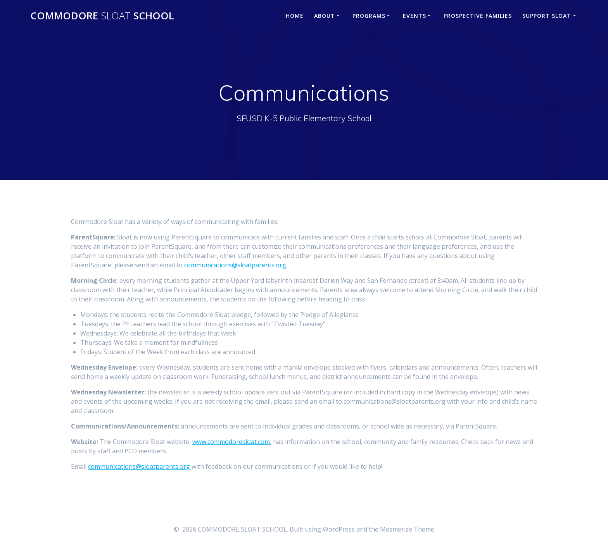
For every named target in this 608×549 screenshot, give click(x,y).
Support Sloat (546, 15)
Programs (368, 15)
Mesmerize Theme (407, 529)
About (324, 15)
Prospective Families (478, 15)
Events (414, 15)
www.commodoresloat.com (231, 441)
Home (295, 15)
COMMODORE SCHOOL (102, 16)
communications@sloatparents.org (235, 265)
